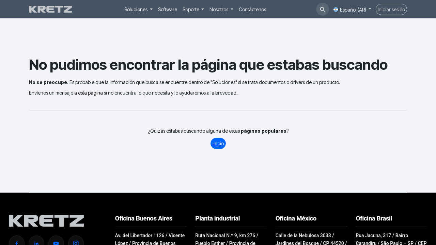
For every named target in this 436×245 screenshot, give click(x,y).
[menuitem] (138, 9)
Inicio (218, 143)
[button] (322, 9)
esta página (90, 93)
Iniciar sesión (391, 9)
